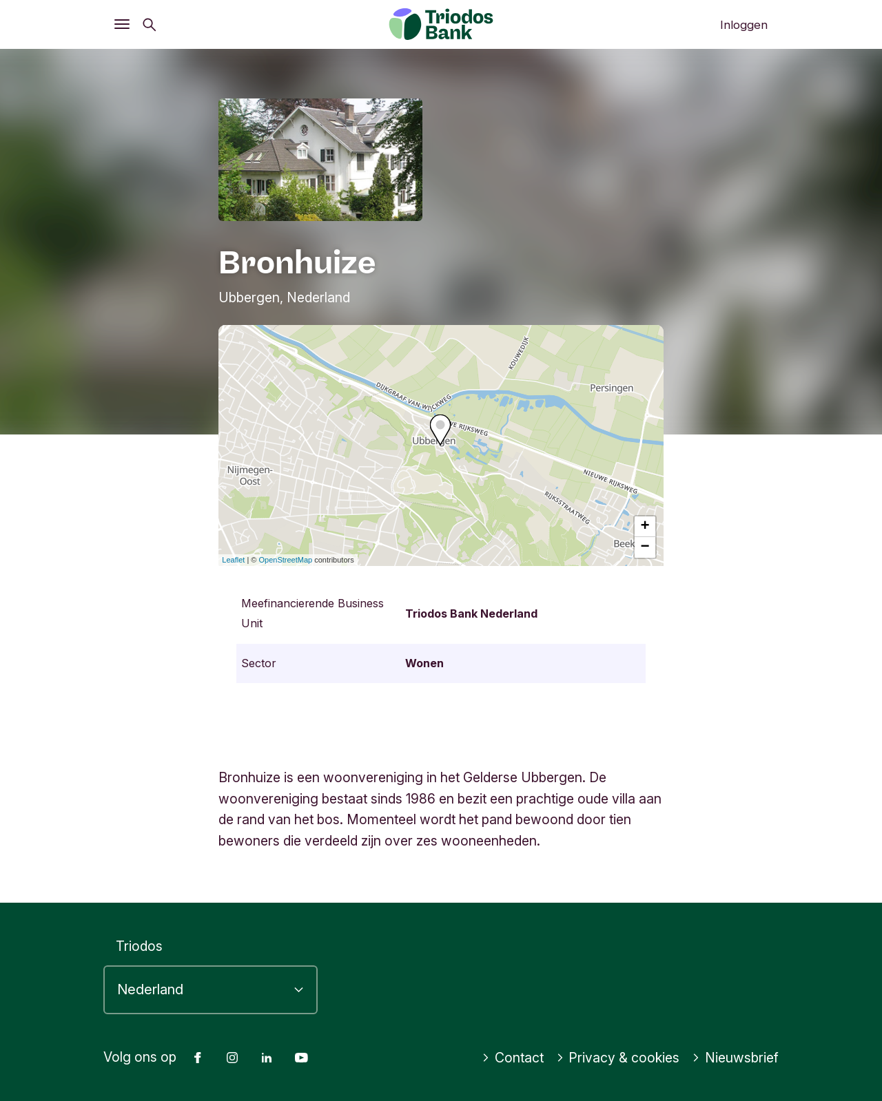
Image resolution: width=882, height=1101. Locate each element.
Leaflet (233, 560)
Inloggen (744, 25)
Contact (513, 1057)
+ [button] (645, 526)
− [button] (645, 547)
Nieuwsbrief (735, 1057)
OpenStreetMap (286, 560)
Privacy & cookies (618, 1057)
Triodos (139, 946)
